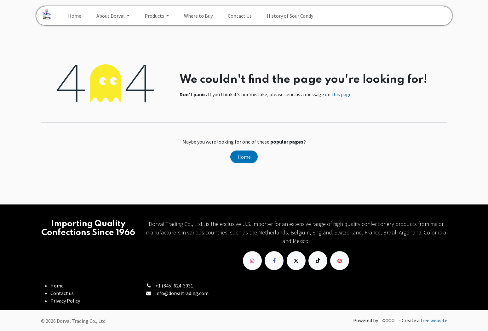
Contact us (62, 293)
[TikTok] (317, 260)
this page (341, 94)
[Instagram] (252, 260)
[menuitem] (74, 15)
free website (434, 320)
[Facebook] (274, 260)
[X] (296, 260)
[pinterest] (339, 260)
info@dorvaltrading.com (182, 293)
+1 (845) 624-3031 (174, 285)
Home (244, 157)
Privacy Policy (65, 301)
